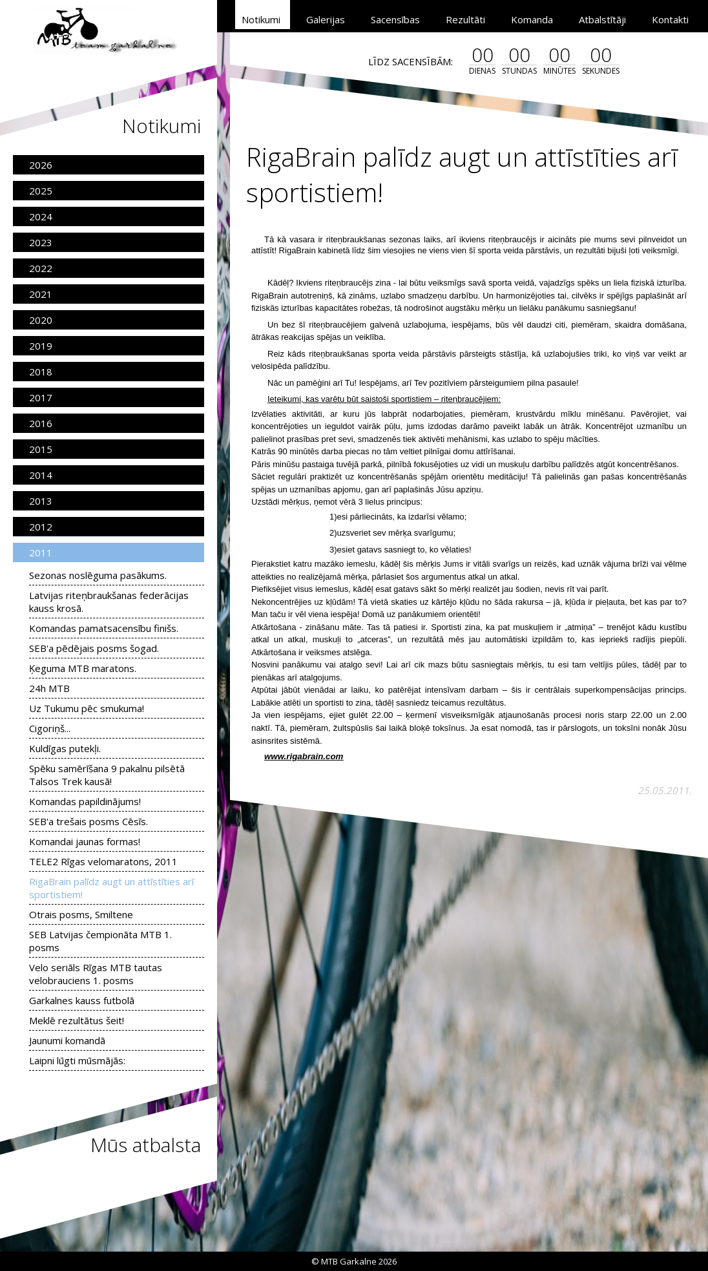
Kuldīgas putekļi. (65, 748)
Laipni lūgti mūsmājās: (77, 1060)
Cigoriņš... (49, 728)
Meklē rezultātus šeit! (76, 1020)
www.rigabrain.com (303, 756)
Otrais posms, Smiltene (81, 914)
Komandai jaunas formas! (84, 841)
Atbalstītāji (602, 19)
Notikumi (261, 19)
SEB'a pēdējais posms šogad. (94, 648)
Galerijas (325, 19)
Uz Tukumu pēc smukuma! (86, 708)
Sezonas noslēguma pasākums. (98, 575)
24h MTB (49, 688)
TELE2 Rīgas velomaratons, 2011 (103, 861)
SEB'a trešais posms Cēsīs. (88, 821)
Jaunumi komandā (67, 1040)
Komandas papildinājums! (85, 801)
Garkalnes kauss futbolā (81, 1000)
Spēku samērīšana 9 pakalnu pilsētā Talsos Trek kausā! (107, 775)
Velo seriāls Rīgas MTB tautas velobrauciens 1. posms (95, 974)
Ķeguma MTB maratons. (82, 668)
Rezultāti (465, 19)
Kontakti (670, 19)
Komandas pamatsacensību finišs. (103, 628)
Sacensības (395, 19)
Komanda (532, 19)
